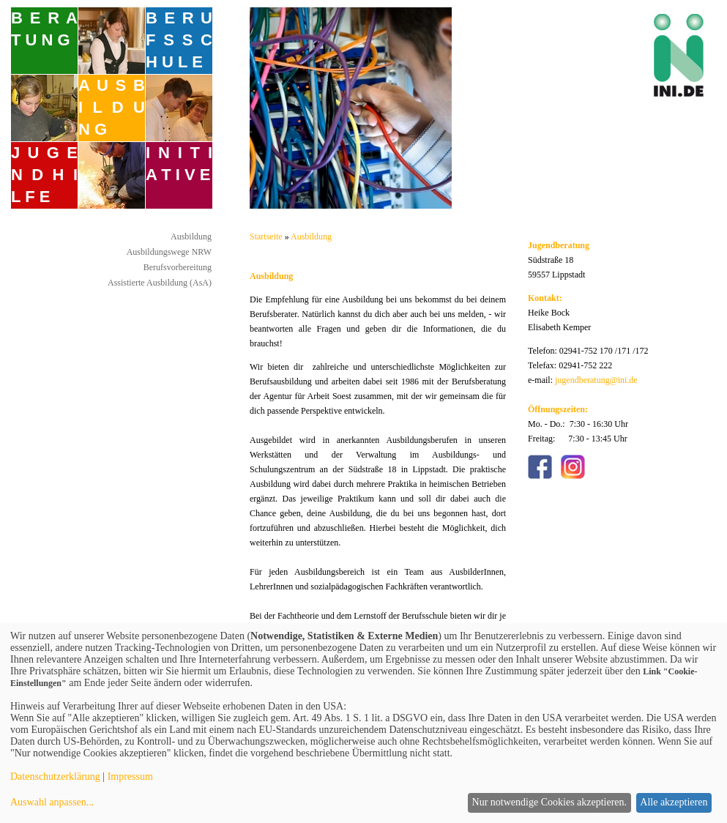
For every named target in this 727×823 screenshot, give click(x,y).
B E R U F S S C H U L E (179, 40)
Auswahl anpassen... (52, 802)
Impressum (130, 776)
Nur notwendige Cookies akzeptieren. (549, 802)
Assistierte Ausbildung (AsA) (160, 283)
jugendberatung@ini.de (596, 380)
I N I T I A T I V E (179, 164)
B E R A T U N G (44, 29)
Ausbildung (191, 236)
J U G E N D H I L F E (44, 175)
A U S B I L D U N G (111, 107)
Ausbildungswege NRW (169, 252)
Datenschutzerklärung (55, 776)
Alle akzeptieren (673, 802)
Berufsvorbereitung (177, 267)
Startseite (266, 236)
